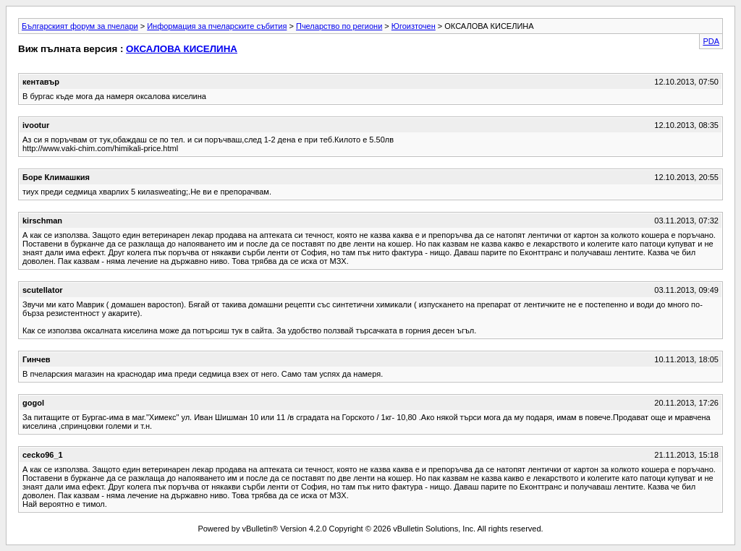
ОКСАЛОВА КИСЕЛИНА (181, 48)
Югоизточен (413, 26)
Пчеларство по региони (339, 26)
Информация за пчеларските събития (217, 26)
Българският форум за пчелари (80, 26)
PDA (711, 41)
